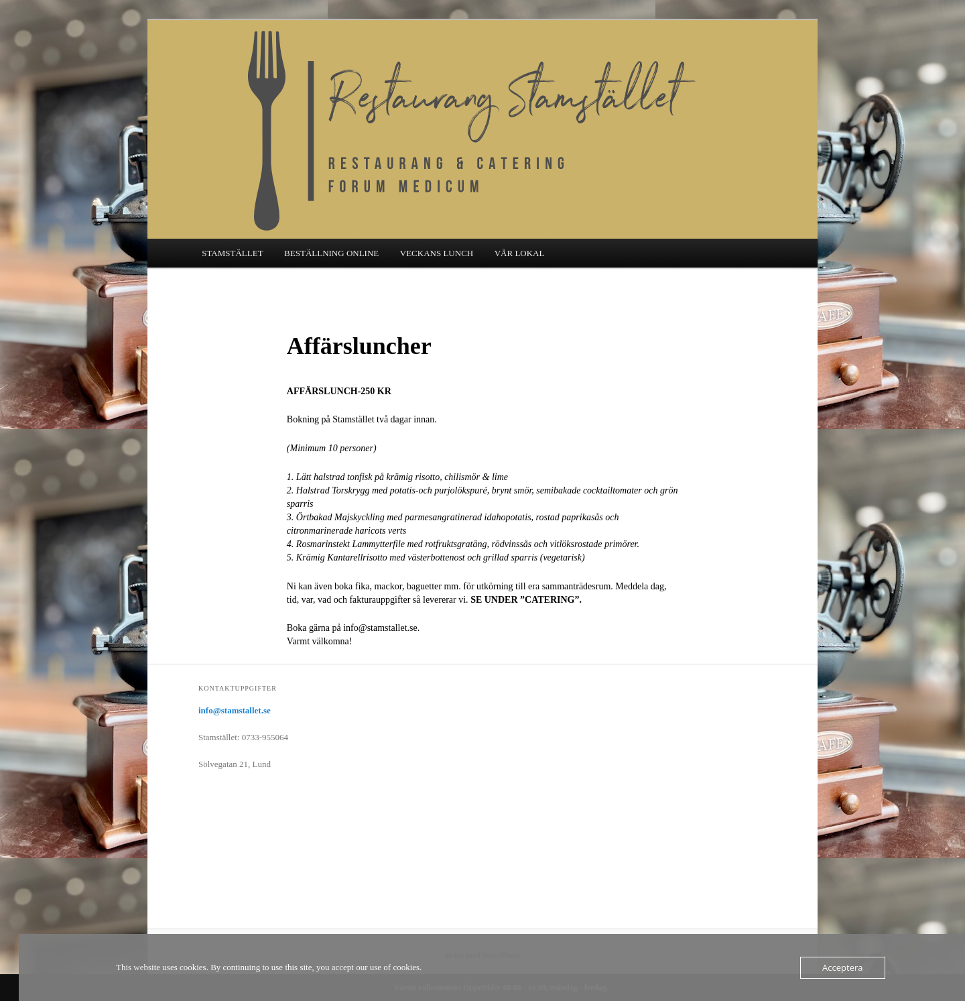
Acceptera (842, 967)
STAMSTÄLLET (232, 253)
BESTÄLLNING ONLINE (331, 253)
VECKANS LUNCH (436, 253)
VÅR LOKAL (520, 253)
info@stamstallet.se (234, 710)
